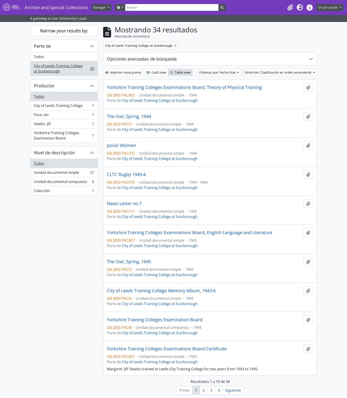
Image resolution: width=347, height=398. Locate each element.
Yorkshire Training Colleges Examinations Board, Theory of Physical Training (184, 87)
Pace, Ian (64, 115)
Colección (64, 191)
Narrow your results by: (64, 31)
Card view (156, 72)
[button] (290, 7)
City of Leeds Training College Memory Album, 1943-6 (161, 290)
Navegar (100, 7)
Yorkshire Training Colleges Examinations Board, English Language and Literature (189, 232)
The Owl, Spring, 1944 (129, 116)
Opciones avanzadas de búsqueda (142, 59)
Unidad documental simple (64, 173)
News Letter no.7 (124, 203)
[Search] (171, 7)
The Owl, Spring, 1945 (129, 261)
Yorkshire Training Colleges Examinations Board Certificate (167, 348)
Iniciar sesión (328, 7)
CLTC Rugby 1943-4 (126, 174)
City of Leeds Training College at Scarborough (64, 68)
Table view (180, 72)
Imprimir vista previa (123, 72)
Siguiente (233, 390)
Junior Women (121, 145)
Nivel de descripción (54, 153)
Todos (39, 56)
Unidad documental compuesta (64, 182)
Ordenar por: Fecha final (218, 72)
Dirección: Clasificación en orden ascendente (278, 72)
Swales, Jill (64, 124)
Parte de (42, 46)
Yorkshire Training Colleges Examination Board (64, 135)
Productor (44, 86)
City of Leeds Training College (64, 106)
